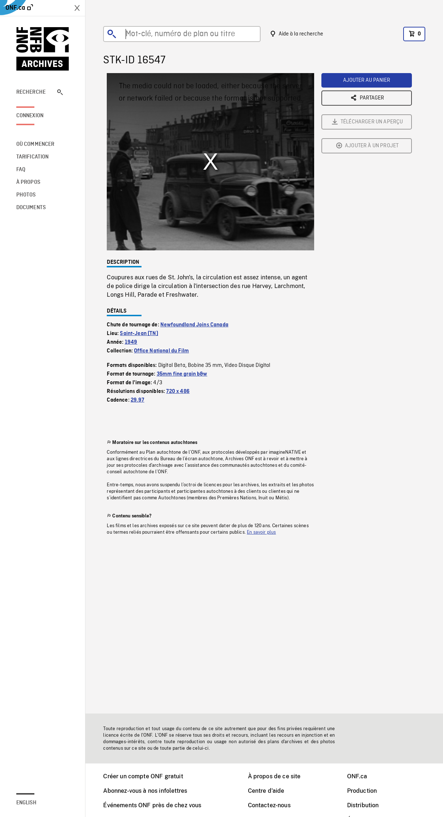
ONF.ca (357, 776)
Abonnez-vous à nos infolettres (145, 790)
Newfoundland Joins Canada (194, 325)
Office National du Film (161, 351)
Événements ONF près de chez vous (152, 805)
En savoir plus (261, 532)
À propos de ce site (274, 776)
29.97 (137, 400)
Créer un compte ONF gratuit (143, 776)
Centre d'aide (266, 790)
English (26, 803)
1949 (131, 342)
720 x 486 (177, 391)
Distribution (363, 805)
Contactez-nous (269, 805)
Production (362, 790)
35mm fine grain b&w (182, 374)
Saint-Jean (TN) (139, 333)
